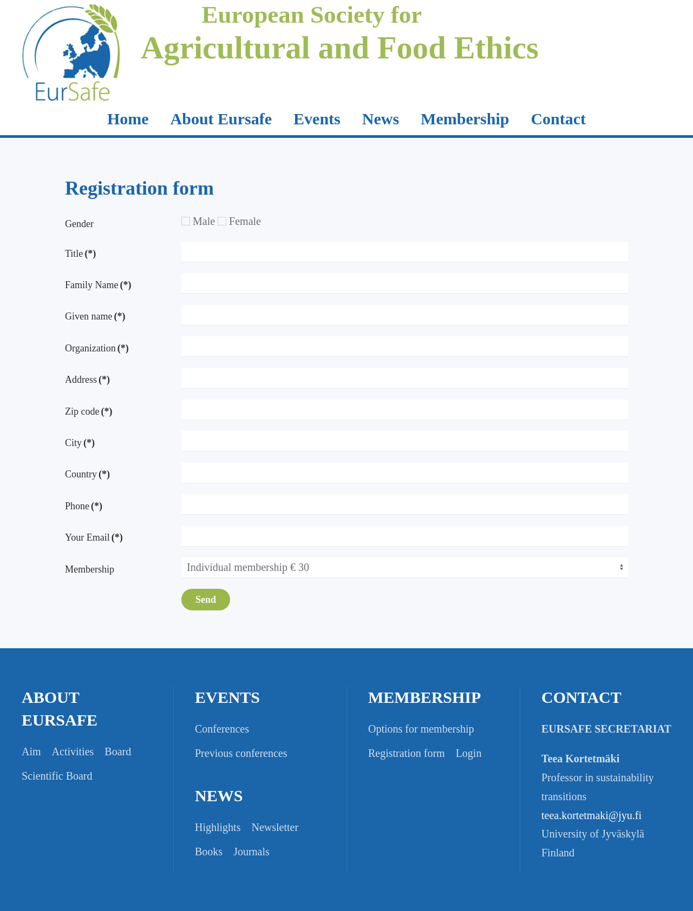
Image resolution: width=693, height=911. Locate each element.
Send (205, 599)
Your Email (94, 537)
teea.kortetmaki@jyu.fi (591, 815)
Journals (251, 851)
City (80, 442)
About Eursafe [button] (221, 119)
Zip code (88, 411)
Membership (89, 569)
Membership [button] (465, 119)
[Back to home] (72, 67)
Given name (95, 316)
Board (117, 751)
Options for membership (421, 729)
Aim (31, 751)
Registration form (406, 753)
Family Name (98, 285)
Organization (97, 348)
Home (128, 119)
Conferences (222, 729)
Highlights (217, 827)
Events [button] (317, 119)
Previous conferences (241, 753)
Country (87, 474)
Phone (83, 506)
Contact (558, 119)
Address (87, 379)
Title (80, 253)
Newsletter (274, 827)
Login (469, 753)
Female (239, 221)
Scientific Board (57, 776)
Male (198, 221)
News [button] (380, 119)
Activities (73, 751)
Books (209, 851)
